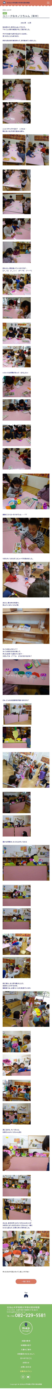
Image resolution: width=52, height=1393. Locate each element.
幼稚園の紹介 (26, 1345)
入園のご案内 (26, 1349)
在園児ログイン (26, 1371)
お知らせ (26, 1362)
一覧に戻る (26, 1281)
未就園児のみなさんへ (26, 1354)
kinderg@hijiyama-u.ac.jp (16, 1312)
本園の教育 (26, 1341)
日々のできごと (26, 1358)
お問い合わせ (26, 1367)
